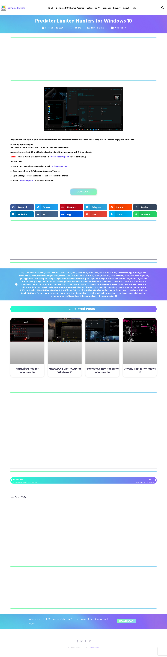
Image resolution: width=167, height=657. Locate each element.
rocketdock (44, 284)
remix (35, 284)
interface (80, 278)
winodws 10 (111, 296)
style (50, 287)
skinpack (142, 284)
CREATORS (70, 275)
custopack (129, 275)
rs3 (59, 284)
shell (120, 284)
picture (60, 281)
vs (117, 293)
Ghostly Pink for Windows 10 (140, 371)
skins (24, 287)
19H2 (69, 272)
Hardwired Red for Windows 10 (27, 371)
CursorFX (105, 275)
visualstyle (110, 293)
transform (113, 287)
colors (62, 275)
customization (117, 275)
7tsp (109, 272)
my (116, 278)
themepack (71, 287)
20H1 (85, 272)
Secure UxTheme (88, 284)
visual (91, 293)
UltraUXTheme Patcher (69, 290)
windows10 (65, 296)
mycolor (122, 278)
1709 (37, 272)
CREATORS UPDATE (84, 275)
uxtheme (134, 290)
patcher (52, 281)
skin (135, 284)
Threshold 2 (102, 287)
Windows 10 (120, 28)
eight (142, 275)
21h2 (101, 272)
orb (23, 281)
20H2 (90, 272)
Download (83, 192)
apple (131, 272)
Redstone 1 (107, 281)
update (105, 290)
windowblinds (140, 293)
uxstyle (126, 290)
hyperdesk (29, 278)
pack (31, 281)
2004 (74, 272)
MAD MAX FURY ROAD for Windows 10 (65, 371)
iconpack (43, 278)
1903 (53, 272)
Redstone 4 (141, 281)
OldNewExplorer (26, 180)
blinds (28, 275)
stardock (32, 287)
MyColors (131, 278)
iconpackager (55, 278)
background (140, 272)
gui (21, 278)
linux (98, 278)
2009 (79, 272)
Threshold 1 (90, 287)
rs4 (63, 284)
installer (71, 278)
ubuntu (136, 287)
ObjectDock (142, 278)
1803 (42, 272)
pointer (67, 281)
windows (55, 296)
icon (36, 278)
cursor (97, 275)
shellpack (128, 284)
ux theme (117, 290)
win (131, 293)
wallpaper (123, 293)
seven (114, 284)
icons (64, 278)
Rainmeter (96, 281)
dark (137, 275)
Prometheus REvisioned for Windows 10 (102, 371)
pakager (38, 281)
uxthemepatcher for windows (74, 293)
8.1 (115, 272)
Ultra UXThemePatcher (47, 290)
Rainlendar (86, 281)
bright (50, 275)
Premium (76, 281)
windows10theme (79, 296)
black (21, 275)
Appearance (122, 272)
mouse (111, 278)
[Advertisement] (83, 59)
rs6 (71, 284)
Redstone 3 (130, 281)
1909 (58, 272)
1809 (47, 272)
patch (45, 281)
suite (56, 287)
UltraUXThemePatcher (91, 290)
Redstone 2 (119, 281)
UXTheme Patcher (59, 166)
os (27, 281)
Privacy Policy (94, 648)
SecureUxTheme (104, 284)
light (93, 278)
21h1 (96, 272)
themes (80, 287)
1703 (32, 272)
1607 (27, 272)
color (56, 275)
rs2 (55, 284)
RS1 (51, 284)
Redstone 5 (26, 284)
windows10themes (96, 296)
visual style (100, 293)
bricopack (41, 275)
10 (22, 272)
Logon (104, 278)
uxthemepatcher (52, 293)
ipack (87, 278)
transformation (125, 287)
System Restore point (59, 156)
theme (62, 287)
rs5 (67, 284)
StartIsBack (42, 287)
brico (34, 275)
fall (147, 275)
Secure (76, 284)
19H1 (63, 272)
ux (111, 290)
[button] (93, 8)
